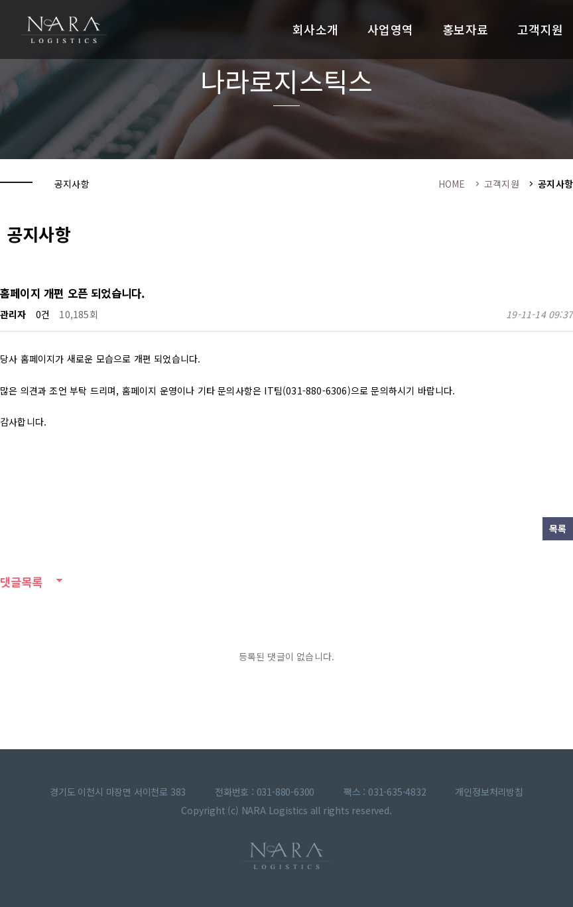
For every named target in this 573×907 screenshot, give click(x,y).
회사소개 (315, 29)
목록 (557, 528)
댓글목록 (21, 582)
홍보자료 (465, 29)
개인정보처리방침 (489, 791)
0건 (43, 314)
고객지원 (540, 29)
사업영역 (390, 29)
